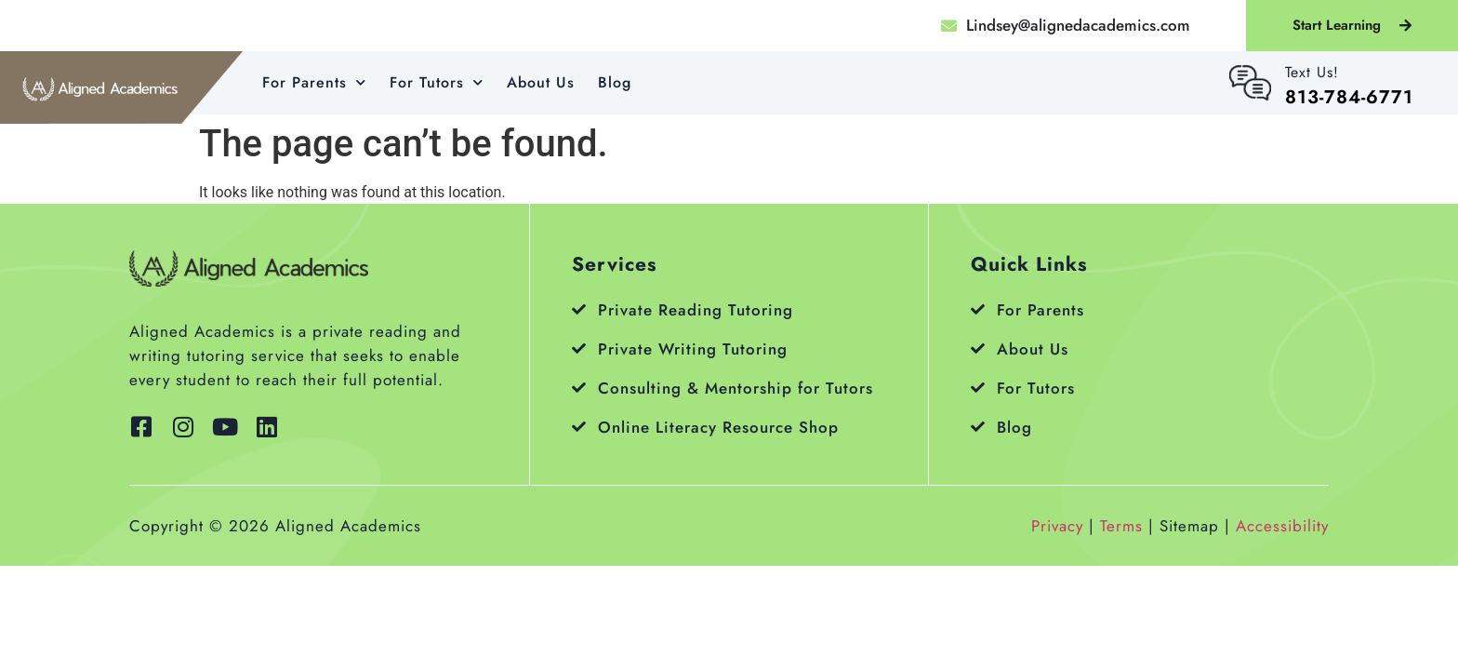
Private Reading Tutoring (695, 310)
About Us (541, 82)
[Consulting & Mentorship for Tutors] (579, 388)
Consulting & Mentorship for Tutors (735, 388)
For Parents (314, 82)
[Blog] (978, 427)
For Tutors (437, 82)
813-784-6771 (1349, 97)
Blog (614, 82)
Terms (1121, 526)
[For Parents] (978, 309)
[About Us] (978, 348)
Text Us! (1312, 72)
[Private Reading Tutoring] (579, 309)
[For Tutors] (978, 388)
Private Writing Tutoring (693, 349)
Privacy (1057, 526)
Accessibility (1282, 526)
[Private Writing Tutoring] (579, 348)
